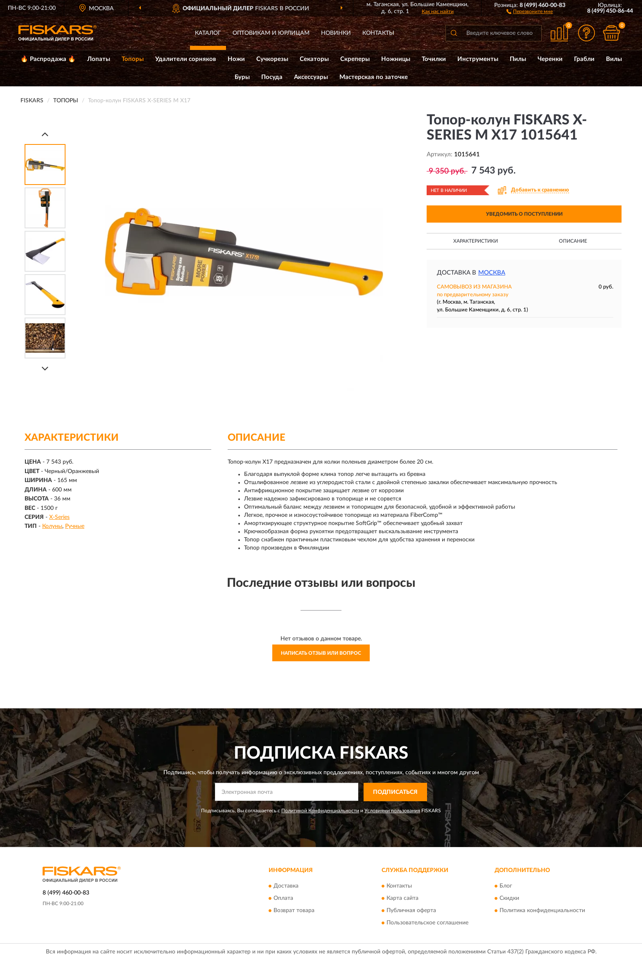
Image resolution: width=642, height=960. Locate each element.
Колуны (52, 526)
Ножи (236, 59)
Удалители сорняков (185, 59)
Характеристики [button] (475, 241)
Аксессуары (311, 77)
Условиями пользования (392, 810)
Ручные (74, 526)
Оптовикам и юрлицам (271, 33)
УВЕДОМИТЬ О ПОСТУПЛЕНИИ (524, 214)
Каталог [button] (208, 33)
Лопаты (98, 59)
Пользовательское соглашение (427, 923)
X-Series (59, 517)
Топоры (133, 59)
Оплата (283, 898)
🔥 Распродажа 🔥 (48, 59)
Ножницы (395, 59)
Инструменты (477, 59)
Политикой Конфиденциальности (320, 810)
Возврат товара (294, 911)
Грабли (584, 59)
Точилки (434, 59)
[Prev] (45, 134)
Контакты (378, 33)
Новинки (336, 33)
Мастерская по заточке (373, 77)
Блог (506, 886)
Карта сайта (402, 898)
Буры (242, 77)
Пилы (518, 59)
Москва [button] (491, 273)
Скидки (509, 898)
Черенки (550, 59)
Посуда (272, 77)
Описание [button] (573, 241)
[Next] (45, 368)
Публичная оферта (411, 911)
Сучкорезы (272, 59)
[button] (529, 11)
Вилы (614, 59)
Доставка (286, 886)
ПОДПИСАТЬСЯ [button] (395, 792)
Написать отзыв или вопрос (321, 653)
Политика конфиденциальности (542, 911)
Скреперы (355, 59)
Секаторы (314, 59)
